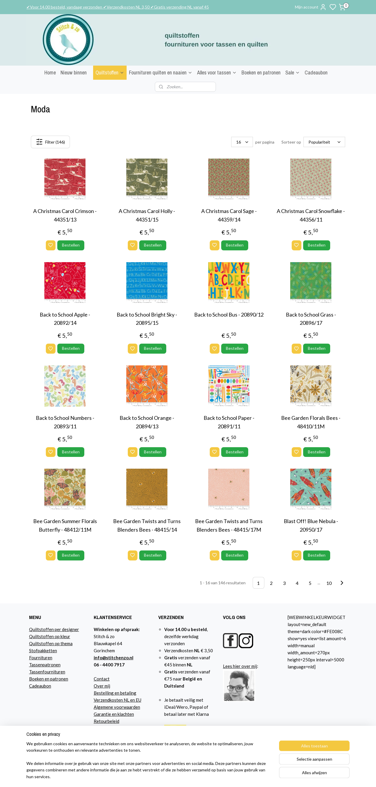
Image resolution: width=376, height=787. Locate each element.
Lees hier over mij (240, 666)
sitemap (242, 776)
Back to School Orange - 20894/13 (147, 422)
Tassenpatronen (45, 664)
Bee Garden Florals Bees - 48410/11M (310, 422)
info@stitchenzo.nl (113, 657)
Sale (292, 72)
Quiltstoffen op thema (51, 643)
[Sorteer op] (324, 142)
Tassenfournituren (47, 671)
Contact (102, 678)
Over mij (102, 685)
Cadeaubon (316, 72)
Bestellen (71, 244)
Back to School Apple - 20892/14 (65, 318)
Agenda (101, 735)
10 (329, 582)
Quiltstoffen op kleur (49, 636)
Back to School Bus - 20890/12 (228, 314)
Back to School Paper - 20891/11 (229, 422)
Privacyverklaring (111, 728)
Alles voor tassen (217, 72)
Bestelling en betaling (115, 693)
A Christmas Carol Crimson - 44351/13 (65, 215)
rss (252, 776)
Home (50, 72)
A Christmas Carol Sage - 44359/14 (229, 215)
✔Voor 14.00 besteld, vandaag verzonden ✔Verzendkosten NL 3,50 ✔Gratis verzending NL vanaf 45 (117, 6)
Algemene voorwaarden (117, 707)
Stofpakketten (43, 650)
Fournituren (40, 657)
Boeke (35, 678)
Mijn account (311, 7)
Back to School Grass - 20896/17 (311, 318)
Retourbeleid (106, 721)
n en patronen (54, 678)
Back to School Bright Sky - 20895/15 (147, 318)
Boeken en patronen (261, 72)
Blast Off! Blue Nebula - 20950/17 (311, 525)
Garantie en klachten (114, 714)
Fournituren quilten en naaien (160, 72)
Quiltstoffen (109, 72)
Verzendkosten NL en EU (117, 700)
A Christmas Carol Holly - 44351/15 (147, 215)
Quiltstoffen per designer (54, 629)
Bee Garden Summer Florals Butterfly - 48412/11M (65, 525)
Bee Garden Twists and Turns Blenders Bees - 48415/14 (147, 525)
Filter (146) (50, 141)
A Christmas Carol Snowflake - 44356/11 (311, 215)
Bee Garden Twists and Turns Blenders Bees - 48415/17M (229, 525)
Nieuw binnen (74, 72)
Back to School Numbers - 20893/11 (65, 422)
